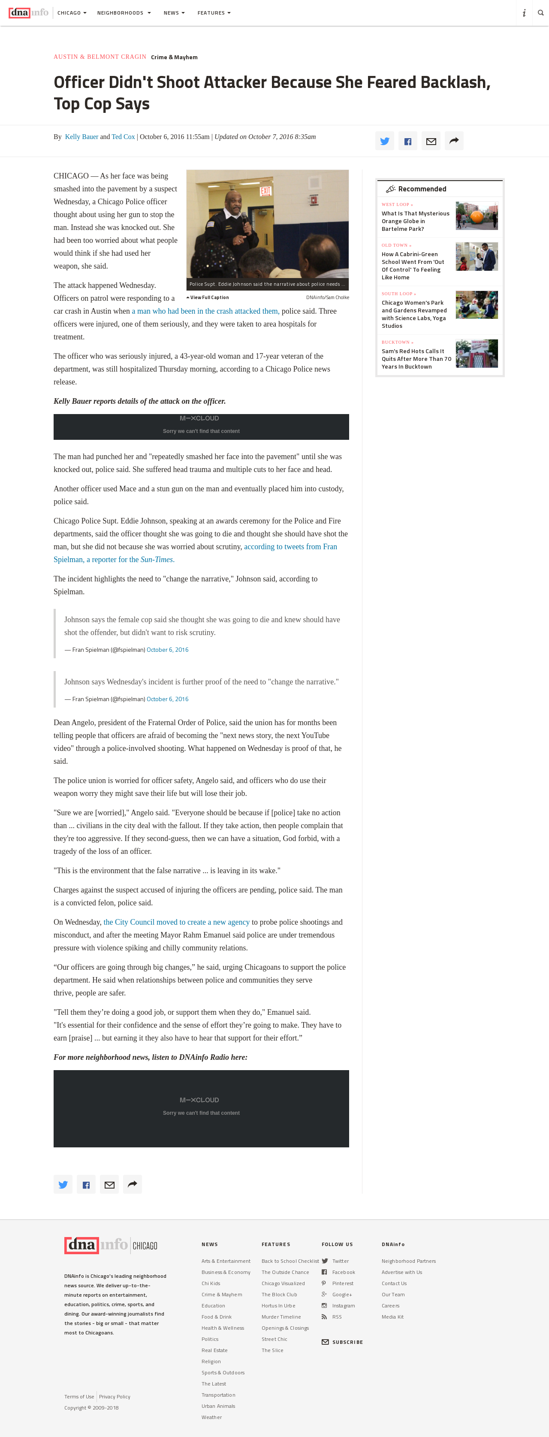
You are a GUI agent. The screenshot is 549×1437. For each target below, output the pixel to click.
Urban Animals (218, 1406)
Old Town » (397, 245)
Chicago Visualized (283, 1283)
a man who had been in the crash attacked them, (206, 311)
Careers (390, 1305)
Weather (212, 1417)
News (174, 13)
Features (214, 13)
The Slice (273, 1350)
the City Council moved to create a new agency (177, 922)
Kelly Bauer (81, 136)
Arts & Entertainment (226, 1261)
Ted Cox (122, 136)
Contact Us (394, 1283)
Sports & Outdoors (223, 1372)
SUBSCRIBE (342, 1342)
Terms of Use (79, 1396)
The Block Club (279, 1294)
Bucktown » (398, 342)
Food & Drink (217, 1317)
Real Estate (215, 1350)
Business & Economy (226, 1272)
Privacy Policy (114, 1396)
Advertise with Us (402, 1272)
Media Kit (393, 1317)
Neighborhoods (124, 13)
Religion (211, 1361)
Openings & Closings (285, 1328)
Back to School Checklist (290, 1261)
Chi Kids (211, 1283)
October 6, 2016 (168, 649)
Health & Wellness (223, 1328)
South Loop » (399, 293)
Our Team (393, 1294)
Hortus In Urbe (279, 1305)
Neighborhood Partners (409, 1261)
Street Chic (274, 1339)
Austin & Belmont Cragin (100, 57)
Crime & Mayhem (174, 57)
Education (213, 1305)
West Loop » (397, 204)
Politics (210, 1339)
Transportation (218, 1395)
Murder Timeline (281, 1317)
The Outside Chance (285, 1272)
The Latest (214, 1384)
